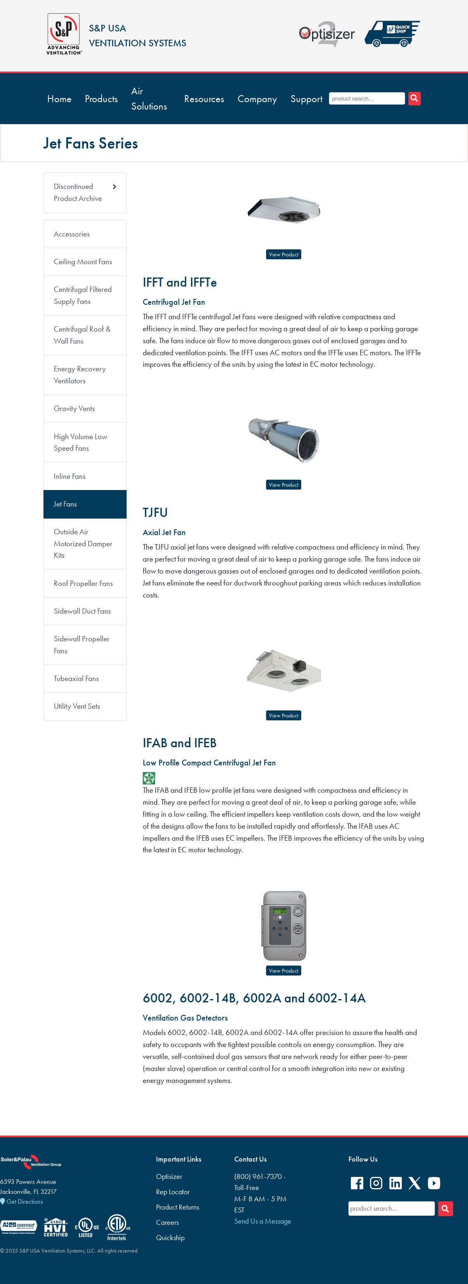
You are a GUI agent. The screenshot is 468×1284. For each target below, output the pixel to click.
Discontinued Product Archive (85, 192)
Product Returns (177, 1207)
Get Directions (21, 1201)
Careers (167, 1222)
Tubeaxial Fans (76, 678)
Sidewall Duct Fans (82, 611)
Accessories (72, 234)
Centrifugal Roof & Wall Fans (82, 335)
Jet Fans (65, 504)
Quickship (170, 1237)
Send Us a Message (262, 1221)
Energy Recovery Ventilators (80, 374)
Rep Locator (173, 1191)
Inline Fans (70, 476)
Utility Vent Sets (77, 706)
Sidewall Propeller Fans (82, 644)
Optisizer (169, 1176)
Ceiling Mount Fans (83, 261)
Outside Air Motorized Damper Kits (83, 543)
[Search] (445, 1208)
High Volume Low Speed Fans (80, 442)
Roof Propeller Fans (83, 583)
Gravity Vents (74, 408)
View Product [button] (283, 254)
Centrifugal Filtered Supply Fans (83, 295)
